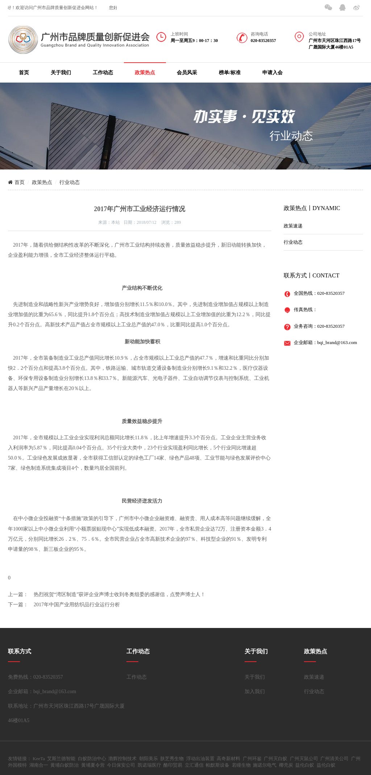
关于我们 (61, 72)
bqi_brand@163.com (337, 342)
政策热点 (145, 72)
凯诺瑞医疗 (149, 765)
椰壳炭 (286, 765)
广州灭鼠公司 (304, 758)
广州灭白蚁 (275, 758)
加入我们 (255, 691)
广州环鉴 (252, 758)
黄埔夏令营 (93, 765)
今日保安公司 (121, 765)
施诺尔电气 (264, 765)
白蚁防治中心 (92, 758)
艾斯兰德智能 (61, 758)
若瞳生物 (241, 765)
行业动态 (69, 182)
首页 (24, 72)
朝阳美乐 (148, 758)
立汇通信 (194, 765)
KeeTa (39, 758)
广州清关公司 (334, 758)
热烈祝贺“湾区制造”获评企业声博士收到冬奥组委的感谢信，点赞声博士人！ (119, 594)
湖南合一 (38, 765)
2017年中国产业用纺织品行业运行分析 (77, 604)
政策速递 (293, 226)
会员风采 (187, 72)
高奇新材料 (228, 758)
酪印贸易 (172, 765)
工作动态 (103, 72)
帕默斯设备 (217, 765)
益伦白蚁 (304, 765)
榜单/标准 (230, 72)
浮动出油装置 (200, 758)
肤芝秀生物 (172, 758)
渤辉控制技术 (122, 758)
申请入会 (272, 72)
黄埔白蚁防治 (64, 765)
